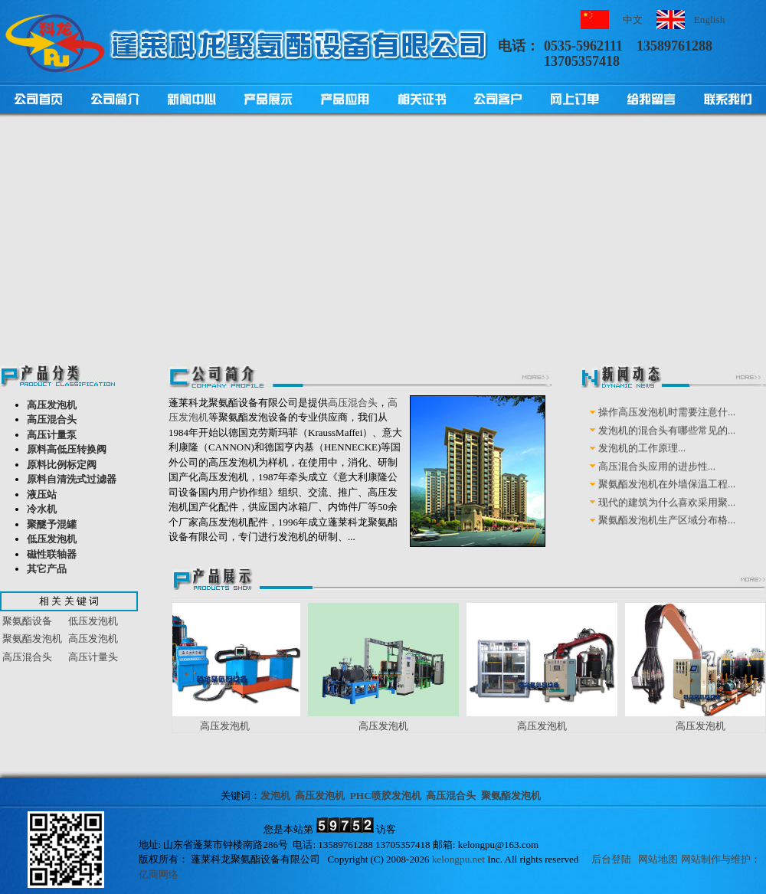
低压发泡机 (52, 539)
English (709, 19)
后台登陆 (611, 859)
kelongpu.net (458, 859)
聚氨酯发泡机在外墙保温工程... (666, 494)
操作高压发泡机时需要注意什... (666, 422)
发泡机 (275, 795)
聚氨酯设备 (27, 621)
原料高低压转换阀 (66, 449)
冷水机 (42, 509)
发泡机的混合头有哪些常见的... (666, 440)
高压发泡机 (52, 405)
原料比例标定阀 (62, 464)
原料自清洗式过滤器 (71, 479)
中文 (633, 19)
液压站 (42, 494)
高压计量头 (93, 657)
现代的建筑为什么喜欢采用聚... (666, 512)
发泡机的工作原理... (642, 458)
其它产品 (47, 569)
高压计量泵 (52, 434)
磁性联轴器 (52, 554)
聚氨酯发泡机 (32, 638)
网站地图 (658, 859)
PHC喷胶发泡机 (385, 795)
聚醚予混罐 (52, 524)
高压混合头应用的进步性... (656, 476)
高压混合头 (52, 419)
